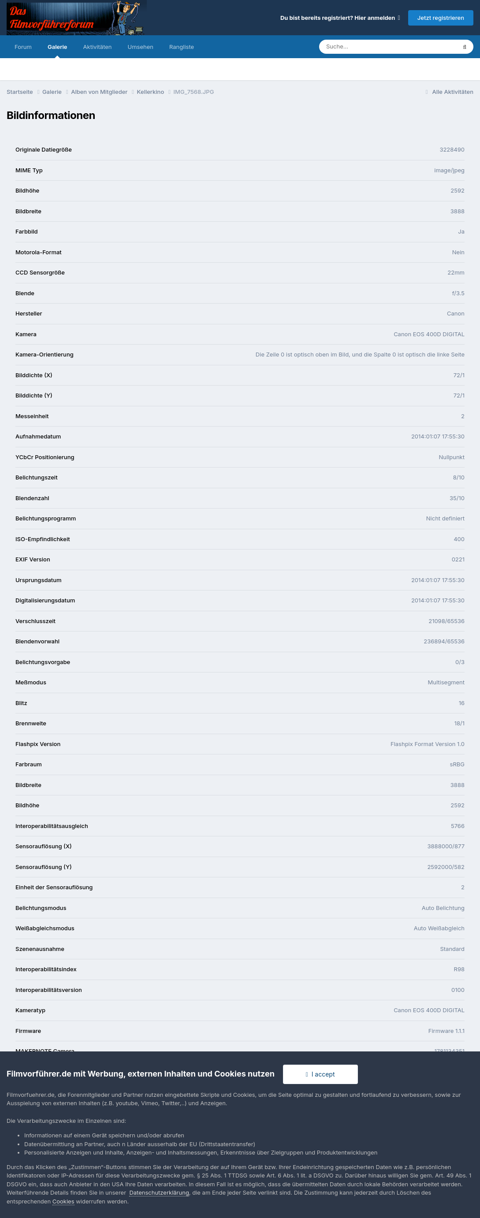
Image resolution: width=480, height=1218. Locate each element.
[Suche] (370, 47)
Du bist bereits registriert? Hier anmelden (340, 17)
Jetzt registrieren (440, 17)
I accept (320, 1074)
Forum (23, 46)
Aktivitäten (97, 46)
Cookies (63, 1201)
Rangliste (181, 46)
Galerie (57, 50)
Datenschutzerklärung (159, 1192)
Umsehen (140, 46)
